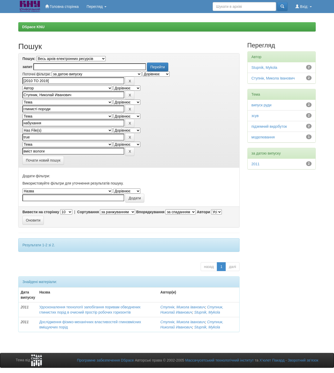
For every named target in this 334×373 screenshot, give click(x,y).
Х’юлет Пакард (271, 360)
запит (27, 67)
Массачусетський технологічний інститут (219, 360)
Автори (203, 212)
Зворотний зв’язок (303, 360)
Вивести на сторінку (40, 212)
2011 (256, 164)
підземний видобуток (269, 126)
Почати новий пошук (43, 160)
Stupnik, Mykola (207, 312)
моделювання (263, 137)
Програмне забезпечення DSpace (105, 360)
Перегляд (96, 6)
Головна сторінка (62, 6)
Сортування (88, 212)
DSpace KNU (33, 27)
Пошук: (28, 59)
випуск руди (262, 105)
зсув (255, 116)
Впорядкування (150, 212)
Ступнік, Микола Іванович (182, 307)
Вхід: (303, 6)
